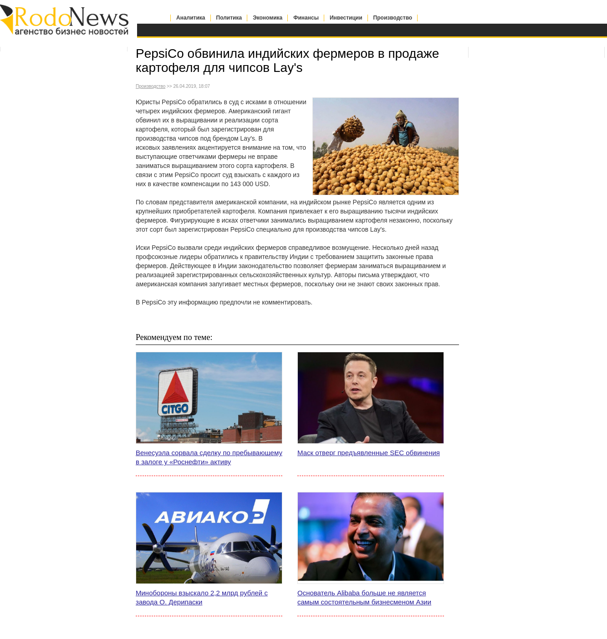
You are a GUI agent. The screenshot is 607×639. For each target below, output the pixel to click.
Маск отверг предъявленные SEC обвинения (368, 452)
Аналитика (190, 18)
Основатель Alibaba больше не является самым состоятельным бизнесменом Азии (364, 597)
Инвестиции (346, 18)
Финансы (306, 18)
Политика (229, 18)
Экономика (267, 18)
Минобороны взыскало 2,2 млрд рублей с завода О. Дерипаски (202, 597)
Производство (393, 18)
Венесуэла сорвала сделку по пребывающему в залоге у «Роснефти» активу (209, 457)
